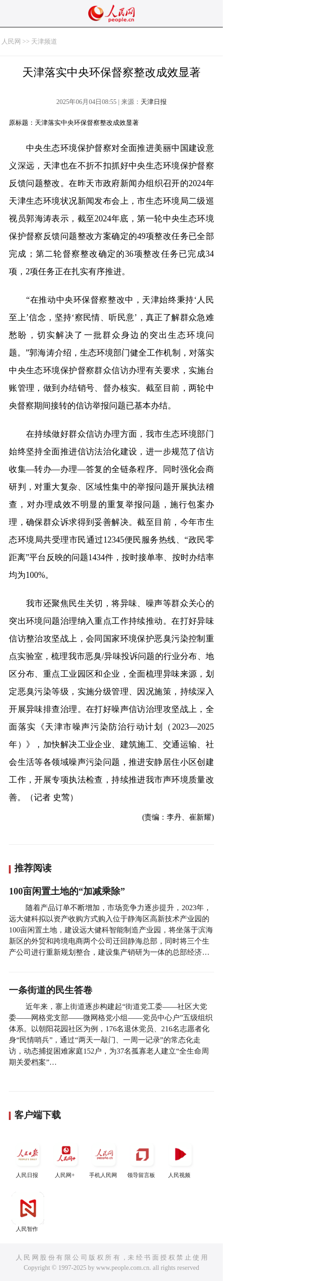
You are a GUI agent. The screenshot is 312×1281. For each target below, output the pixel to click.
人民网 (11, 41)
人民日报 (28, 1158)
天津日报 (154, 101)
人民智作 (28, 1212)
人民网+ (66, 1158)
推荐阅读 (33, 868)
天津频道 (44, 41)
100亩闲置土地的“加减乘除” (67, 891)
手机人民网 (104, 1158)
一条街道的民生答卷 (50, 990)
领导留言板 (142, 1158)
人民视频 (180, 1158)
